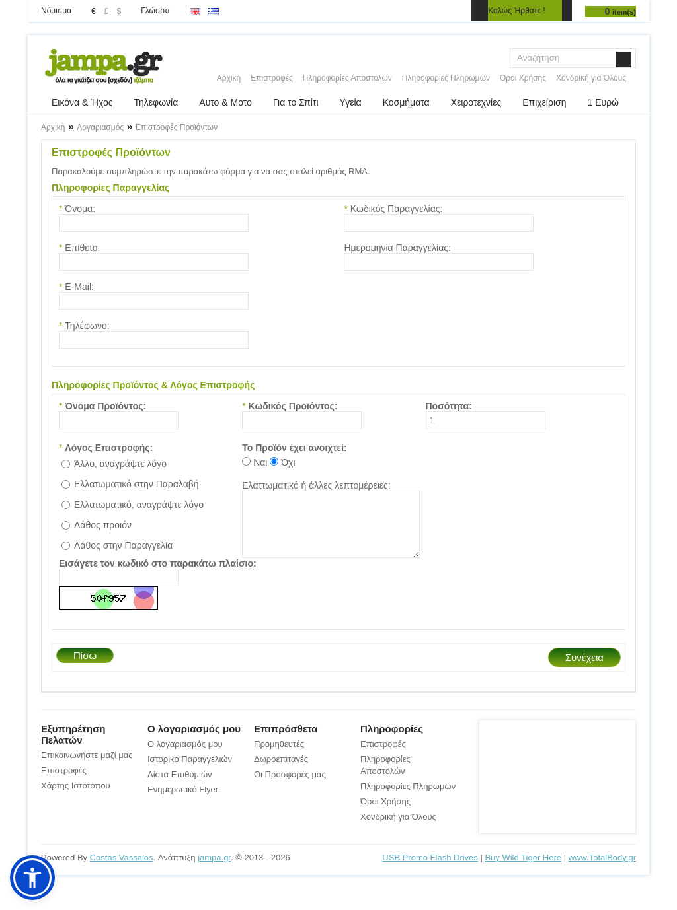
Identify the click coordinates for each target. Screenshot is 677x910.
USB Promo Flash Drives (429, 869)
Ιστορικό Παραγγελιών (189, 771)
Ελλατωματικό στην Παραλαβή (136, 484)
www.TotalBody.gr (602, 869)
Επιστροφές (272, 78)
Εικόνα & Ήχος (82, 102)
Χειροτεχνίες (476, 102)
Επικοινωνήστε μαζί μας (86, 767)
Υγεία (351, 102)
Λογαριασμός (100, 127)
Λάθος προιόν (103, 525)
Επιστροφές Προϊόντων (177, 127)
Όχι (288, 462)
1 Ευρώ (603, 102)
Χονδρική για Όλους (591, 78)
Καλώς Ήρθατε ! (516, 10)
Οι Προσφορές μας (290, 786)
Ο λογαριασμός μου (185, 756)
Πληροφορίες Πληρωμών (446, 78)
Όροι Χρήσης (523, 78)
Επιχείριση (544, 102)
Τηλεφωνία (156, 102)
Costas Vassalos (121, 869)
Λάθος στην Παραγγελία (123, 545)
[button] (32, 877)
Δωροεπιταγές (281, 771)
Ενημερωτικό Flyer (182, 801)
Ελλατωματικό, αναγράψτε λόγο (139, 504)
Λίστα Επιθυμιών (179, 786)
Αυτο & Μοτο (225, 102)
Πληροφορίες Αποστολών (347, 78)
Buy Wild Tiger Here (523, 869)
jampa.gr (214, 869)
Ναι (260, 462)
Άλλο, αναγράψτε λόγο (120, 463)
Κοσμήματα (406, 102)
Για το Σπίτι (296, 102)
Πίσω (85, 667)
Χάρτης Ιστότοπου (75, 797)
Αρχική (229, 78)
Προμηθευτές (279, 756)
